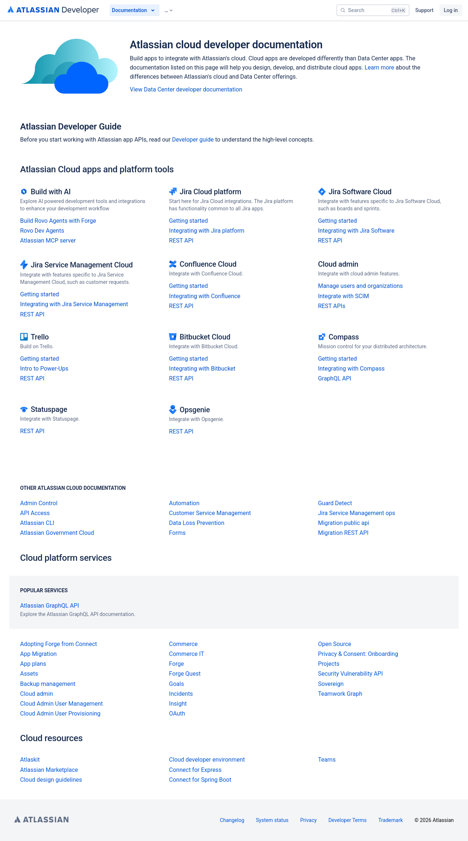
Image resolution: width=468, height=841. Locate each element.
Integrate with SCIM (343, 296)
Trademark (390, 820)
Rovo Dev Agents (42, 230)
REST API (181, 240)
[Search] (373, 10)
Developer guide (193, 139)
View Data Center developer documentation (186, 89)
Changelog (232, 820)
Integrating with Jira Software (356, 230)
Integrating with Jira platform (206, 230)
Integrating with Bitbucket (202, 368)
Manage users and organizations (360, 285)
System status (272, 820)
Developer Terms (347, 820)
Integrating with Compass (351, 368)
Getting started (188, 220)
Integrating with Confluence (204, 296)
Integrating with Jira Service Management (74, 304)
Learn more (379, 67)
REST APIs (332, 306)
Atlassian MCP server (48, 240)
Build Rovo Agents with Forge (58, 220)
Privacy (308, 820)
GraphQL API (334, 378)
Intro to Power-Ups (44, 368)
